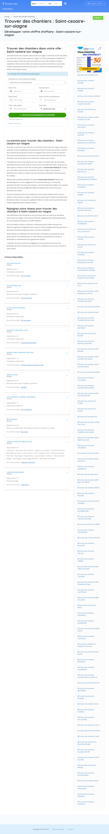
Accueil (6, 17)
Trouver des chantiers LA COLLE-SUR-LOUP (87, 230)
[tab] (37, 264)
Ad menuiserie (26, 320)
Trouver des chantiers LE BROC (87, 606)
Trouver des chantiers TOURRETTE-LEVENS (86, 300)
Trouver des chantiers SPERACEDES (86, 622)
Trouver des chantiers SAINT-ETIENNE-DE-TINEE (88, 583)
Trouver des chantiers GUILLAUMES (86, 718)
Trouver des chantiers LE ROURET (87, 334)
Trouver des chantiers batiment (24, 17)
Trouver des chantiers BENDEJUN (86, 661)
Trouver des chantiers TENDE (89, 488)
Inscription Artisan (95, 3)
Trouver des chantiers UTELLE (89, 725)
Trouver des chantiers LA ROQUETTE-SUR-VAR (87, 645)
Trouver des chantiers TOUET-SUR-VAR (89, 758)
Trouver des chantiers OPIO (88, 474)
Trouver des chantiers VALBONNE (86, 186)
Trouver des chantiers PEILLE (89, 453)
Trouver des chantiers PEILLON (86, 552)
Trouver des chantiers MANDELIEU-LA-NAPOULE (87, 141)
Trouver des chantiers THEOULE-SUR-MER (86, 518)
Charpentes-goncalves (28, 343)
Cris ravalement (26, 409)
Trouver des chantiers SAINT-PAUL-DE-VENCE (88, 365)
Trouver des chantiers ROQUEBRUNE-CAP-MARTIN (87, 178)
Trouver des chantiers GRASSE (89, 96)
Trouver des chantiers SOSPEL (89, 372)
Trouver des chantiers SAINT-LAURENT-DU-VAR (88, 118)
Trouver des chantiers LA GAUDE (87, 246)
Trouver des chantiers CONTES (86, 238)
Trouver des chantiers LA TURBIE (87, 402)
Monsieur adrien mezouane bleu (32, 365)
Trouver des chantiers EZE (88, 417)
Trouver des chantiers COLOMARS (86, 379)
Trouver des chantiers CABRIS (89, 524)
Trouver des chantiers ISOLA (89, 704)
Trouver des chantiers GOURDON (86, 803)
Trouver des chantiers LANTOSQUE (86, 591)
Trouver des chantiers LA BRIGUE (87, 766)
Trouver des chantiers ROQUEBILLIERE (86, 510)
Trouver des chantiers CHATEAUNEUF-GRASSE (86, 387)
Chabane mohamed (28, 462)
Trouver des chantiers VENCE (89, 156)
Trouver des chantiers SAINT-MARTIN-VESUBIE (88, 568)
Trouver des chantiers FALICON (86, 494)
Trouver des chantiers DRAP (88, 312)
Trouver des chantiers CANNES (86, 89)
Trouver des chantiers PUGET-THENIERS (89, 502)
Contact (70, 829)
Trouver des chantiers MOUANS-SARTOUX (86, 209)
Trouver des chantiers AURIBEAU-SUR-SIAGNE (86, 431)
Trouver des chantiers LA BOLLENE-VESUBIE (87, 743)
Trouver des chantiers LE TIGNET (87, 410)
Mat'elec (24, 387)
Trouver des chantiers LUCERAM (86, 575)
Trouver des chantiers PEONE (89, 683)
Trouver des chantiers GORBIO (86, 560)
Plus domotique (26, 298)
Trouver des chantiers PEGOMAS (86, 253)
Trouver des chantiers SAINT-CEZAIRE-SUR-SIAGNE (88, 358)
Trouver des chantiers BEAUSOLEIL (86, 170)
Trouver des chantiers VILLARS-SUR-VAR (86, 751)
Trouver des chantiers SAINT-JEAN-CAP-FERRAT (88, 481)
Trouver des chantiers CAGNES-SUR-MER (86, 103)
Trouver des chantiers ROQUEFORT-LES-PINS (86, 261)
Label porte (25, 485)
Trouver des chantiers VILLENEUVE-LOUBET (86, 163)
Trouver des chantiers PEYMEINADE (86, 222)
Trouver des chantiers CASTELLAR (86, 637)
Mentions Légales (58, 829)
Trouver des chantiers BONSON (86, 697)
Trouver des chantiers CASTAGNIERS (86, 531)
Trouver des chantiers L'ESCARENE (86, 446)
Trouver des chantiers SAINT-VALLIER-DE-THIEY (88, 394)
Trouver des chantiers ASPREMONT (86, 467)
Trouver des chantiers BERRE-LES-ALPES (89, 599)
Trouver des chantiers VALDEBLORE (86, 668)
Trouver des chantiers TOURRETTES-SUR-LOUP (86, 319)
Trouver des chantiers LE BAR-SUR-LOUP (89, 423)
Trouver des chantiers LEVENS (89, 307)
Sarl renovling (25, 276)
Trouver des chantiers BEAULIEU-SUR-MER (86, 342)
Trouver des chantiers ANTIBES (86, 82)
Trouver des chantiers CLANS (89, 736)
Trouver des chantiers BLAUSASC (86, 544)
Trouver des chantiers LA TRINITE (87, 201)
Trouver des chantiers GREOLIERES (86, 787)
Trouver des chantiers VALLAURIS (86, 126)
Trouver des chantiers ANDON (89, 731)
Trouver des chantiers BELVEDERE (86, 689)
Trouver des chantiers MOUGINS (86, 149)
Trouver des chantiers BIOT (88, 216)
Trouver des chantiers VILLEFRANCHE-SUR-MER (86, 269)
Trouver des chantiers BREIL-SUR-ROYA (88, 460)
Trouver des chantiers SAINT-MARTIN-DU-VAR (88, 439)
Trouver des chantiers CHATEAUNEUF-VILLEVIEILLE (87, 676)
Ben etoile (24, 432)
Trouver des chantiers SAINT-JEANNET (88, 350)
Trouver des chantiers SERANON (86, 795)
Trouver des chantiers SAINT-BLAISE (88, 653)
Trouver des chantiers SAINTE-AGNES (89, 630)
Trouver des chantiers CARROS (86, 194)
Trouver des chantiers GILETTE (89, 538)
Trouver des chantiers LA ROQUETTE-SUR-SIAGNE (87, 277)
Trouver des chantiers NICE (88, 75)
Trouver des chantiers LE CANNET (87, 110)
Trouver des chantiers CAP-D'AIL (88, 284)
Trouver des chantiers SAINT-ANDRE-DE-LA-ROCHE (88, 292)
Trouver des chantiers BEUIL (89, 781)
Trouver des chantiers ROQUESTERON (86, 774)
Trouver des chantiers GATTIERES (86, 327)
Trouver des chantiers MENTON (86, 134)
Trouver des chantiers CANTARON (86, 614)
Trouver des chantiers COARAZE (86, 711)
